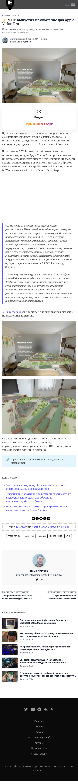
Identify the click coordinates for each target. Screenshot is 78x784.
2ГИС (68, 536)
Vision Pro (29, 536)
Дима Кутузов (24, 42)
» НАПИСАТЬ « (39, 753)
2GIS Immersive (11, 312)
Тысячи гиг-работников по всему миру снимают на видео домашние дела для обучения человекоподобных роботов (38, 498)
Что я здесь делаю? (39, 737)
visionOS (42, 536)
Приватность (39, 748)
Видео (39, 726)
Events (39, 732)
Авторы (39, 743)
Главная (39, 721)
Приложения (56, 536)
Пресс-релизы (11, 15)
